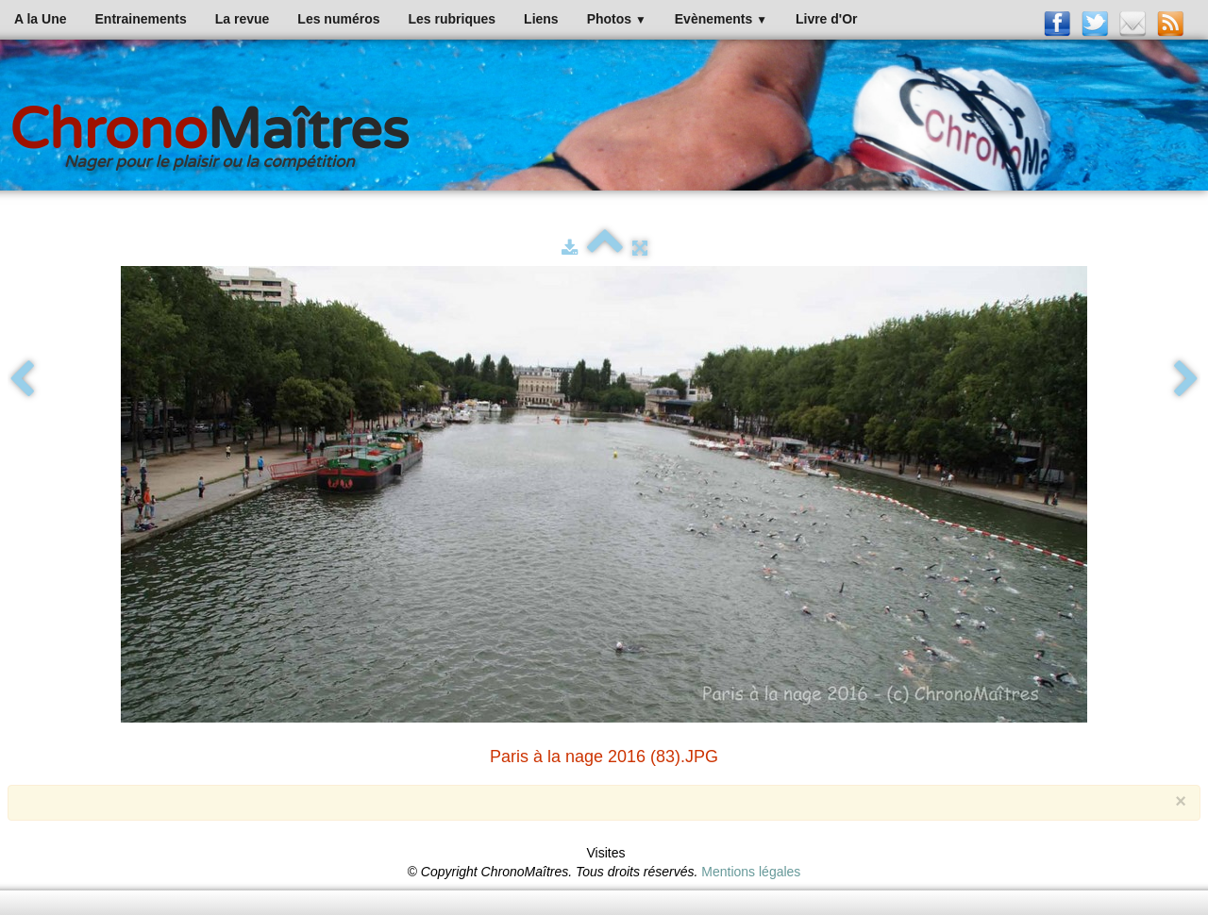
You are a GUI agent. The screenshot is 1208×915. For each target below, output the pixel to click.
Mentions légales (750, 871)
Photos (616, 18)
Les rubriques (451, 18)
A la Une (40, 18)
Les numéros (338, 18)
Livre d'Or (827, 18)
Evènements (721, 18)
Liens (541, 18)
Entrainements (141, 18)
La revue (242, 18)
